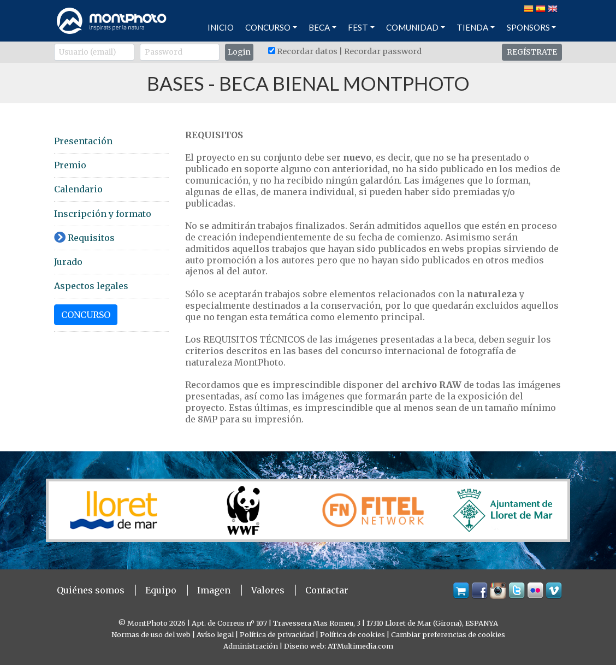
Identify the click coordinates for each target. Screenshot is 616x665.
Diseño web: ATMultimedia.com (338, 646)
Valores (268, 590)
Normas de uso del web (151, 634)
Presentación (83, 141)
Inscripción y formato (102, 213)
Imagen (213, 590)
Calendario (78, 189)
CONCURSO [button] (268, 27)
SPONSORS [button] (528, 27)
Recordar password (383, 51)
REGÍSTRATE (532, 52)
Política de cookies (352, 634)
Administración (250, 646)
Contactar (326, 590)
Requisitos (84, 237)
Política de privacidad (277, 634)
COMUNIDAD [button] (412, 27)
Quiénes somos (91, 590)
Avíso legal (215, 634)
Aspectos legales (91, 285)
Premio (70, 165)
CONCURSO (85, 314)
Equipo (160, 590)
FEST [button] (358, 27)
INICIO (221, 27)
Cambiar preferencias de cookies (448, 634)
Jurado (68, 261)
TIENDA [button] (472, 27)
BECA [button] (319, 27)
